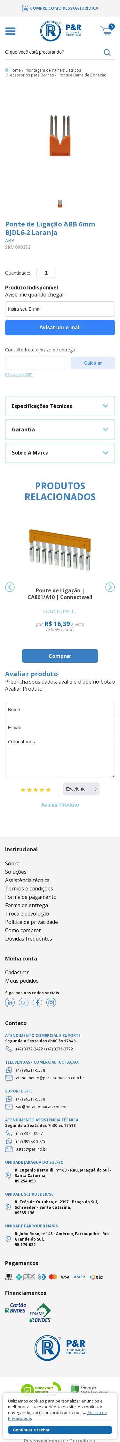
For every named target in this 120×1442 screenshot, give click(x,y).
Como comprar (23, 930)
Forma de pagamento (31, 896)
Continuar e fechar (31, 1430)
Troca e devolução (27, 913)
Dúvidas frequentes (28, 938)
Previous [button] (10, 587)
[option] (60, 8)
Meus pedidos (22, 980)
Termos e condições (29, 888)
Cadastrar (17, 972)
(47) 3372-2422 (29, 1049)
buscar (107, 52)
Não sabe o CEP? (19, 374)
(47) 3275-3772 (59, 1049)
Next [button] (110, 587)
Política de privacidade (31, 921)
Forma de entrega (26, 905)
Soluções (16, 871)
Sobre (12, 863)
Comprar (60, 655)
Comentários (60, 758)
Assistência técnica (27, 880)
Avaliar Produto (60, 805)
